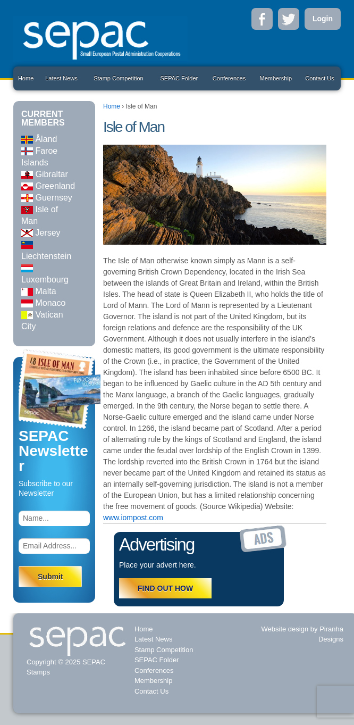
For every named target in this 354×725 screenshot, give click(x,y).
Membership (276, 78)
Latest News (61, 78)
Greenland (48, 185)
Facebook (262, 19)
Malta (38, 291)
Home (25, 78)
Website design (285, 629)
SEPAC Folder (179, 78)
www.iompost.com (133, 517)
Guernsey (46, 197)
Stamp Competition (119, 78)
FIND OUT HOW (165, 588)
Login (323, 18)
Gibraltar (44, 174)
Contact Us (319, 78)
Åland (39, 139)
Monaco (43, 302)
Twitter (288, 19)
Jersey (41, 232)
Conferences (229, 78)
